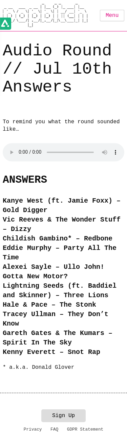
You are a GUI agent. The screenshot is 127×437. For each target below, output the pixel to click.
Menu (112, 15)
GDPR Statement (85, 429)
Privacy (33, 429)
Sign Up (63, 416)
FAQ (54, 429)
